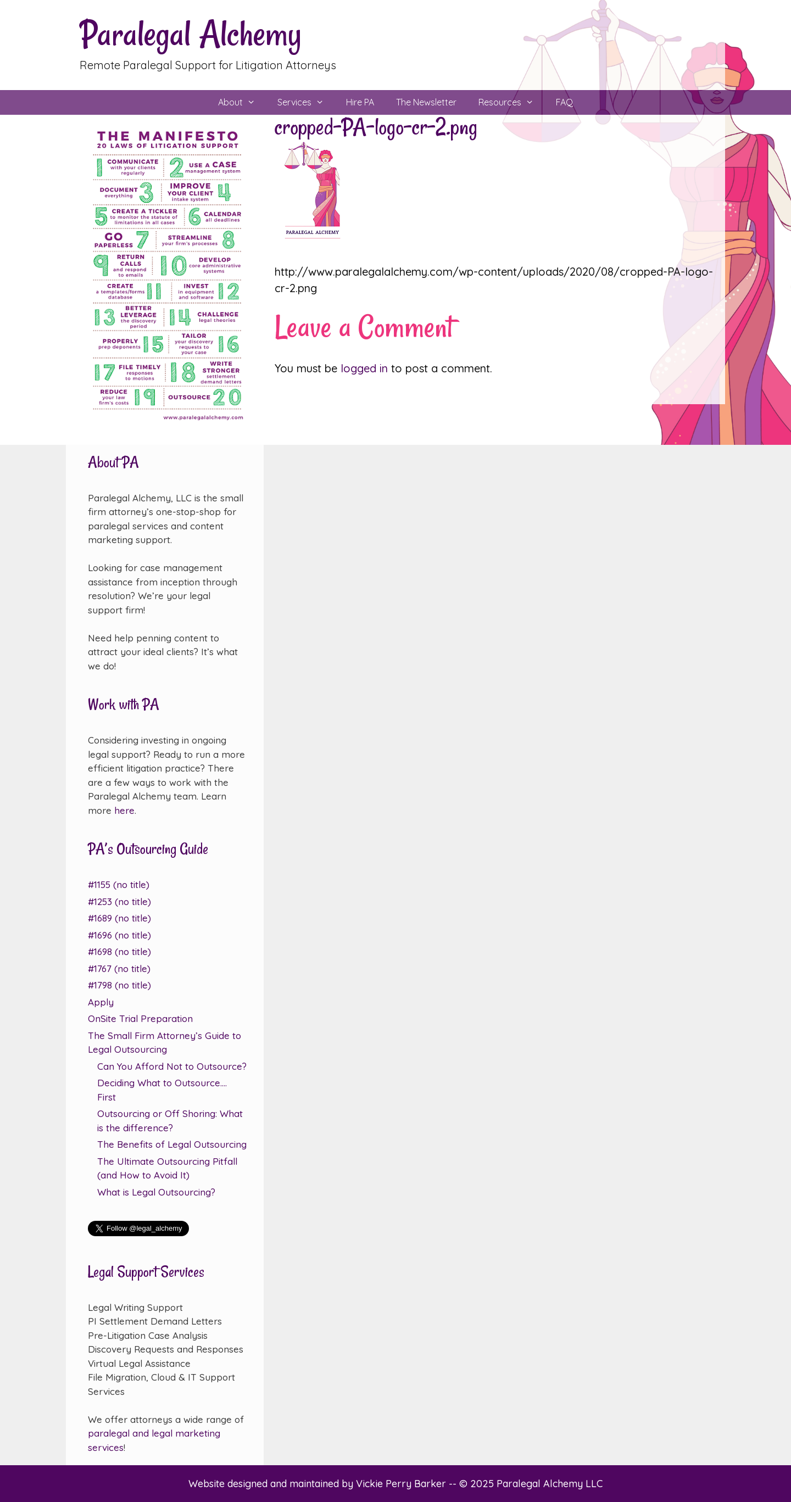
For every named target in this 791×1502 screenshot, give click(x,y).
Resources (511, 102)
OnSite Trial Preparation (140, 1018)
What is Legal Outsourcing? (156, 1192)
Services (306, 102)
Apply (101, 1002)
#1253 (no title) (119, 901)
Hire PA (360, 102)
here (124, 810)
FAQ (564, 102)
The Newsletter (426, 102)
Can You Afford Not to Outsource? (172, 1066)
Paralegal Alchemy (191, 33)
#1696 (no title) (119, 935)
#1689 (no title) (119, 918)
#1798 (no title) (119, 985)
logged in (364, 368)
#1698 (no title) (119, 951)
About (242, 102)
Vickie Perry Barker (402, 1483)
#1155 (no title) (118, 884)
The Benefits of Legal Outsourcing (172, 1144)
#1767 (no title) (119, 968)
